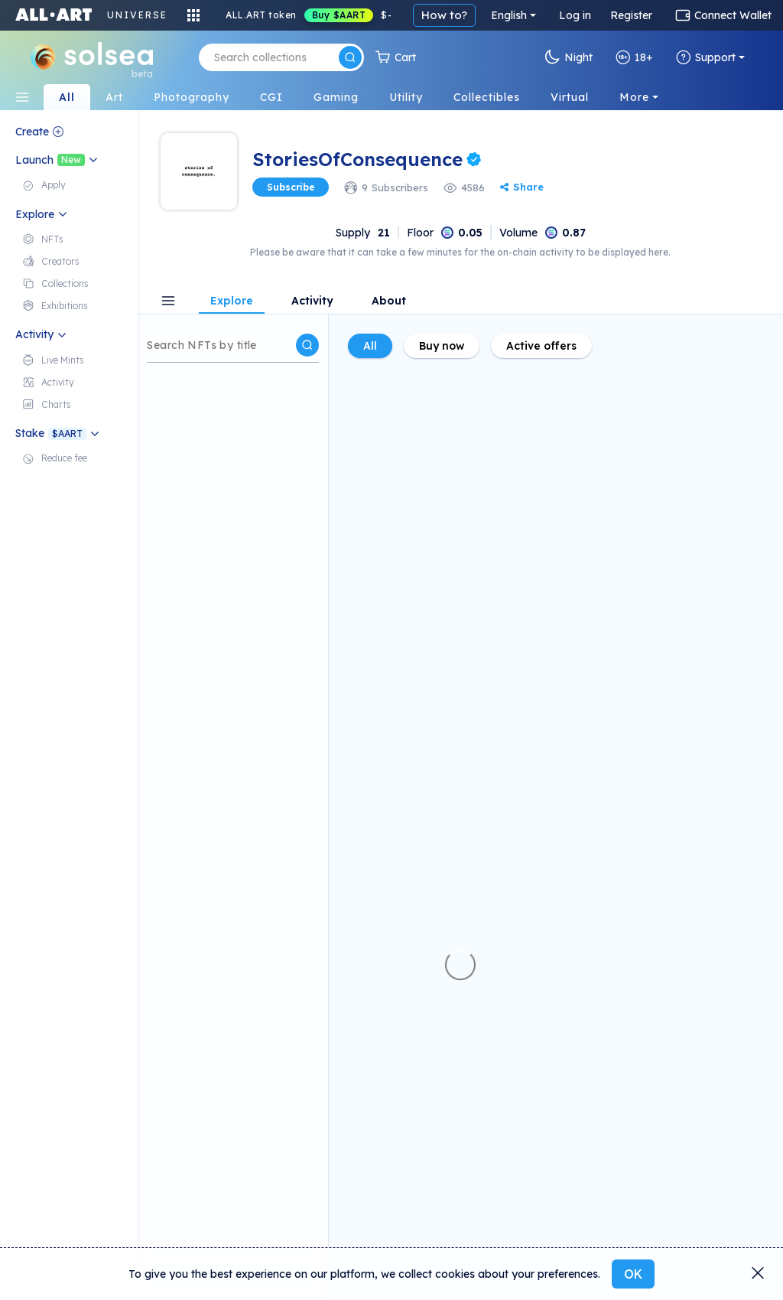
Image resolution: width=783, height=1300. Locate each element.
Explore (231, 301)
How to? (444, 15)
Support (706, 57)
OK (633, 1274)
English (509, 15)
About (389, 301)
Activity (312, 301)
